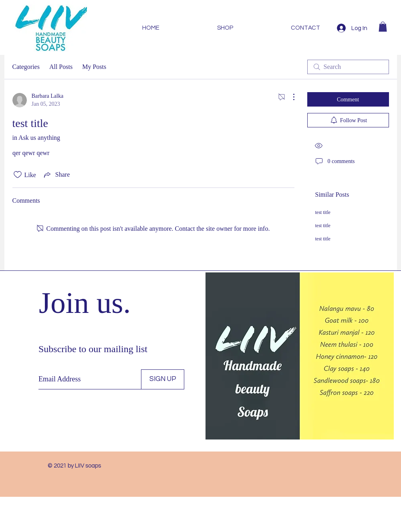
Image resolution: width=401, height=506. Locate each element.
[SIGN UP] (162, 379)
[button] (383, 27)
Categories (26, 66)
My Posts (94, 66)
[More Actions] (289, 97)
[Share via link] (56, 174)
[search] (348, 67)
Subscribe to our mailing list (92, 349)
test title (322, 212)
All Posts (61, 66)
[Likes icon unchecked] (17, 174)
